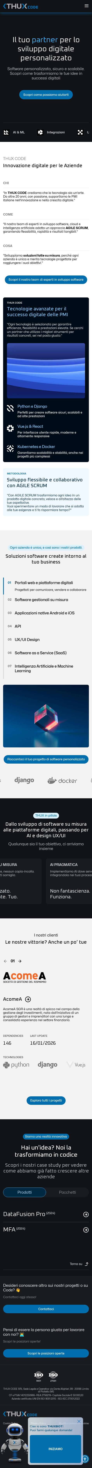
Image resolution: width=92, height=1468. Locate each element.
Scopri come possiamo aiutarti (46, 95)
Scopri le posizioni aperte (46, 1353)
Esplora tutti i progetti (46, 1100)
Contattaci (46, 1309)
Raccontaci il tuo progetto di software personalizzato (46, 759)
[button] (5, 961)
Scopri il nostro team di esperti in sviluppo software (46, 279)
